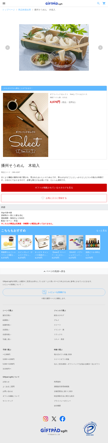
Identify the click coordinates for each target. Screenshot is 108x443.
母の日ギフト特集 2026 (63, 354)
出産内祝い (7, 334)
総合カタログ (59, 315)
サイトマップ (8, 401)
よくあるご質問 (8, 387)
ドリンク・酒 (59, 330)
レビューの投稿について (14, 284)
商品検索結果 (24, 9)
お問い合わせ (8, 391)
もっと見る (101, 230)
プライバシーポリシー (62, 401)
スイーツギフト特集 (61, 359)
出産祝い (6, 330)
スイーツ (57, 325)
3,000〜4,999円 (8, 359)
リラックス (58, 334)
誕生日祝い (7, 315)
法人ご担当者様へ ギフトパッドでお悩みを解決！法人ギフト (77, 364)
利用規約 (57, 382)
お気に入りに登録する (54, 198)
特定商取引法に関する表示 (64, 396)
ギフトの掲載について (11, 396)
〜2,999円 (6, 354)
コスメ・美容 (59, 339)
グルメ (56, 320)
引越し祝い (7, 339)
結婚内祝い (7, 325)
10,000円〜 (7, 369)
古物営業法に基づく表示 (63, 391)
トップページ (8, 9)
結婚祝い (6, 320)
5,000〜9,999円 (8, 364)
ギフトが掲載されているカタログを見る (54, 187)
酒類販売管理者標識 (61, 387)
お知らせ (6, 382)
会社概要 (57, 406)
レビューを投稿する (54, 292)
